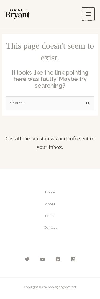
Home (50, 192)
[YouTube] (42, 259)
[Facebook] (57, 259)
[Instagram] (73, 259)
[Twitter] (27, 259)
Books (50, 215)
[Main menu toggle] (88, 13)
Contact (50, 227)
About (50, 204)
